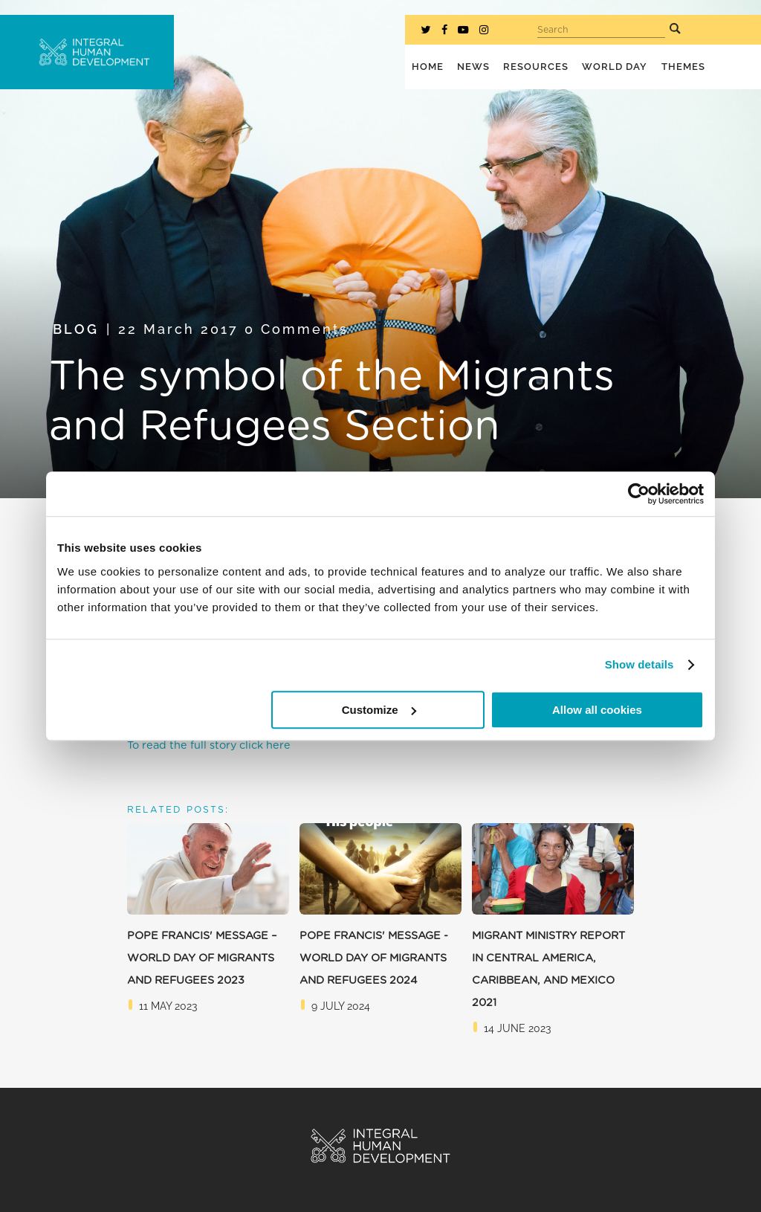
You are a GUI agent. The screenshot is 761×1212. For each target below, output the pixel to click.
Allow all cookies (597, 709)
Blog (76, 329)
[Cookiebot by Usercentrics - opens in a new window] (639, 494)
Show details (639, 664)
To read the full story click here (209, 745)
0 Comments (297, 329)
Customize (379, 709)
